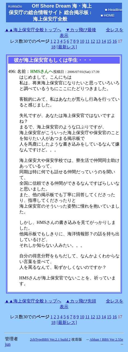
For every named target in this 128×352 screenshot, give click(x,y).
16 (114, 41)
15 (109, 41)
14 (104, 41)
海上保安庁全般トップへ (33, 29)
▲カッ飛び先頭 (81, 301)
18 (53, 47)
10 (82, 41)
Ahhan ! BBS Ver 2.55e (106, 339)
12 (93, 41)
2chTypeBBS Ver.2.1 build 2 (50, 339)
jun (7, 344)
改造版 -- (80, 339)
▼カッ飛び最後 (81, 29)
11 (87, 41)
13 (98, 41)
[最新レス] (67, 47)
